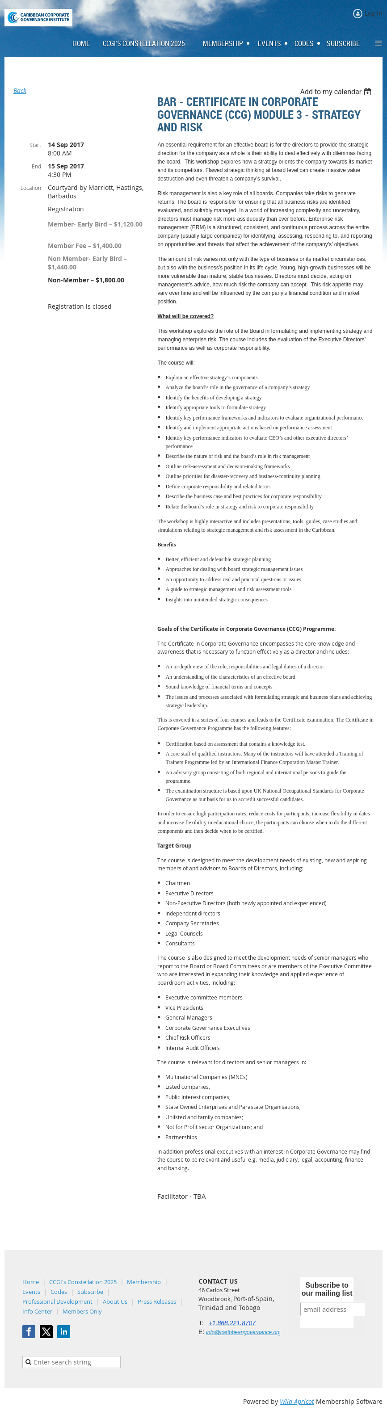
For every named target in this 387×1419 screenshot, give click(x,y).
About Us (115, 1301)
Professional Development (57, 1301)
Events (31, 1292)
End (36, 166)
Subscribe (90, 1292)
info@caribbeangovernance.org (243, 1332)
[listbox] (337, 91)
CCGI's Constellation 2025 (83, 1282)
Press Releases (157, 1301)
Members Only (82, 1311)
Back (19, 90)
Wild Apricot (297, 1401)
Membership (144, 1282)
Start (35, 144)
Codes (58, 1292)
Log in (374, 13)
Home (30, 1282)
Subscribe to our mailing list (327, 1289)
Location (31, 187)
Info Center (37, 1311)
